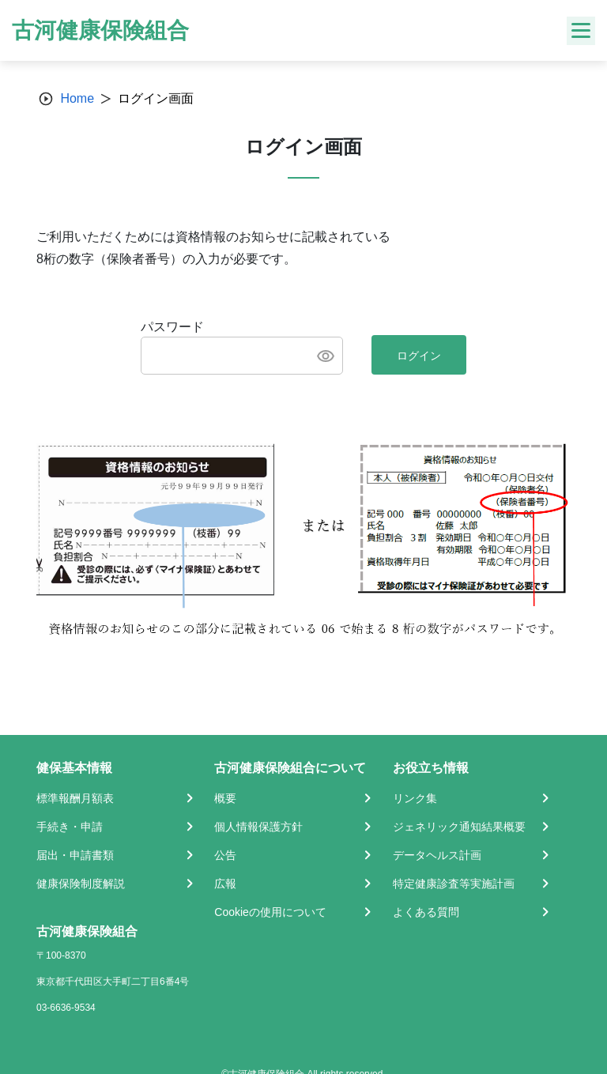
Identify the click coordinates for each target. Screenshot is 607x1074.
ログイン (419, 355)
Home (77, 98)
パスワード (172, 327)
